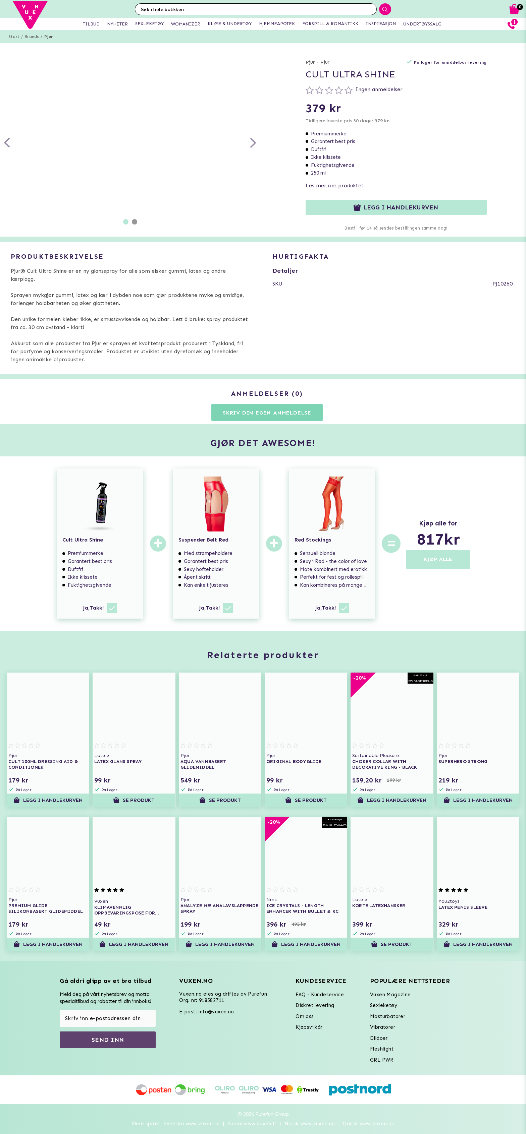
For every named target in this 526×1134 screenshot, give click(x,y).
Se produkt (134, 800)
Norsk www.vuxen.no (309, 1124)
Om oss (305, 1016)
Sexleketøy (383, 1005)
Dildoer (379, 1038)
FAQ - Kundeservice (320, 995)
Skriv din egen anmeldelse (267, 413)
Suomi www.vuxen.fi (252, 1124)
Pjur (48, 36)
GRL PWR (382, 1060)
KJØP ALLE (438, 559)
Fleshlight (381, 1049)
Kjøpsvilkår (309, 1027)
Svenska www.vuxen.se (192, 1124)
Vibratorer (382, 1027)
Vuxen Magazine (390, 995)
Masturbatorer (387, 1016)
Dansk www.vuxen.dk (368, 1124)
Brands (31, 36)
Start (13, 36)
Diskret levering (315, 1005)
